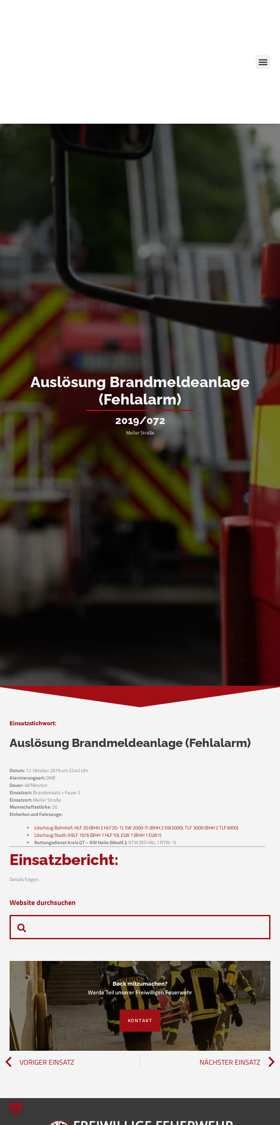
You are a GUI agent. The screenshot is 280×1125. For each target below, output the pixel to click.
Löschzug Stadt (50, 835)
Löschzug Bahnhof (53, 827)
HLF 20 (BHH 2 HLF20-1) (98, 827)
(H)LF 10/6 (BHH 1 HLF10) (93, 835)
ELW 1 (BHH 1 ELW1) (141, 835)
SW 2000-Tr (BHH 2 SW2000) (154, 827)
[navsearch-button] (21, 927)
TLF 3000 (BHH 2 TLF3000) (211, 827)
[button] (263, 62)
